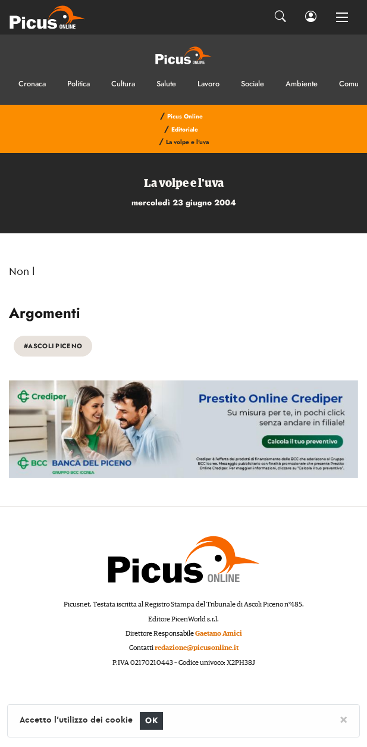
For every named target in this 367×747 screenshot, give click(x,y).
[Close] (343, 719)
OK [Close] (151, 720)
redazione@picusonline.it (197, 648)
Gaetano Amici (218, 633)
